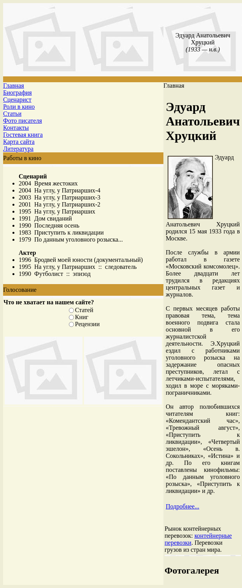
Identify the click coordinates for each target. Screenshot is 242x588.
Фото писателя (22, 120)
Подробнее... (182, 506)
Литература (18, 148)
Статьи (12, 113)
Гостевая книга (23, 134)
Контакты (16, 127)
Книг (81, 317)
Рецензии (87, 324)
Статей (84, 310)
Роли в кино (19, 106)
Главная (13, 85)
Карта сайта (19, 141)
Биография (17, 92)
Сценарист (17, 99)
